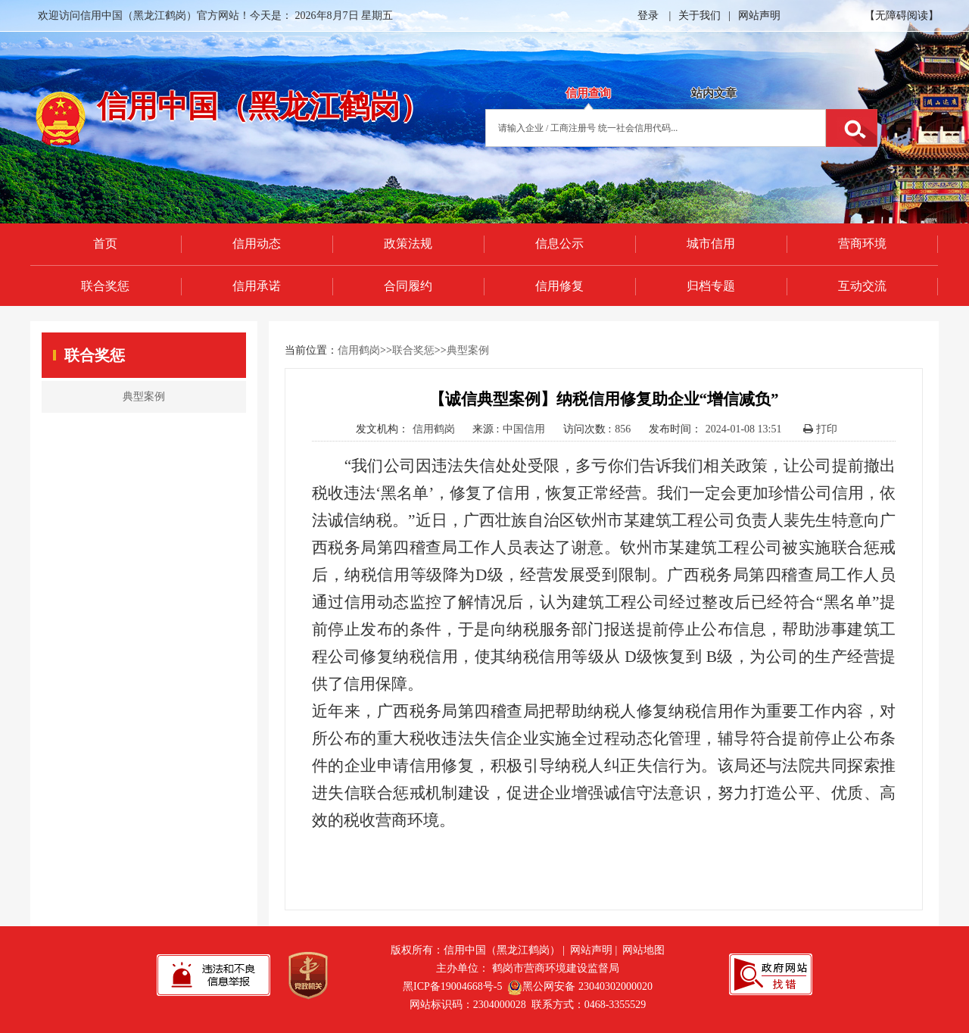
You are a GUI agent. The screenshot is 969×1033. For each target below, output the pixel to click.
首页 (105, 243)
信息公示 (559, 243)
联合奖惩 (105, 285)
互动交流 (862, 285)
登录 (648, 15)
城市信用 (711, 243)
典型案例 (468, 350)
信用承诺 (256, 285)
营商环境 (862, 243)
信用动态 (256, 243)
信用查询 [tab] (588, 93)
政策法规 (408, 243)
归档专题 (711, 285)
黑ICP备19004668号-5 (452, 986)
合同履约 (408, 285)
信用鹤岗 (359, 350)
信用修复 (559, 285)
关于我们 (699, 15)
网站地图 (643, 950)
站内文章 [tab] (714, 93)
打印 (820, 429)
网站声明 (759, 15)
